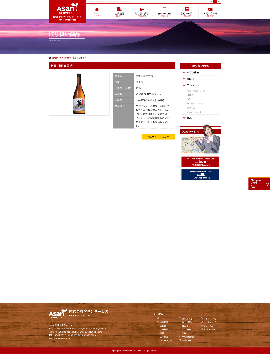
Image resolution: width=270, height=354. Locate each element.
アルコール (193, 85)
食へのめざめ (188, 336)
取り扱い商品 (65, 58)
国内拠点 (164, 336)
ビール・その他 (194, 112)
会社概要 (164, 329)
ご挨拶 (163, 325)
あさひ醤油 (193, 72)
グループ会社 (166, 340)
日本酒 (190, 94)
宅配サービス (188, 340)
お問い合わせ (210, 329)
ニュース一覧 (210, 318)
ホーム (163, 318)
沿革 (162, 333)
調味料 (190, 79)
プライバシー (210, 325)
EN (211, 1)
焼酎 (189, 99)
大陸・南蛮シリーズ (196, 90)
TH (219, 1)
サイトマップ (210, 322)
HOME (55, 58)
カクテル (191, 107)
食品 (189, 117)
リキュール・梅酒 (195, 103)
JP (215, 1)
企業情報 (164, 322)
